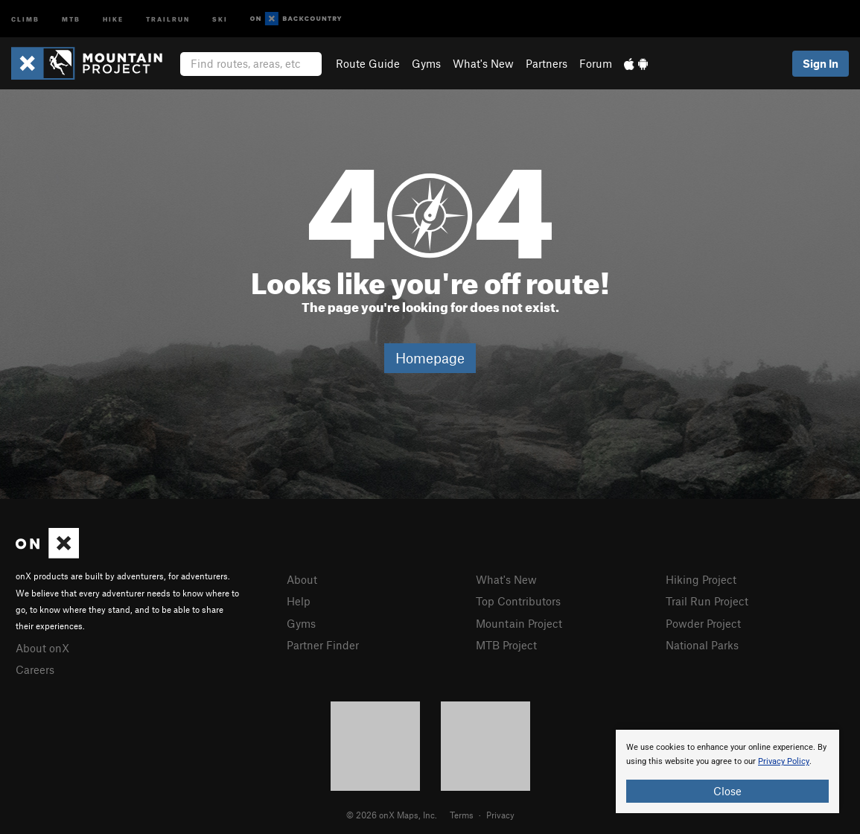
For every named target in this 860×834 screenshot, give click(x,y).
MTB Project (506, 645)
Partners (546, 63)
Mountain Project (519, 623)
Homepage (430, 357)
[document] (727, 771)
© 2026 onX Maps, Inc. (391, 814)
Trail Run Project (707, 601)
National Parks (702, 645)
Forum (595, 63)
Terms (462, 814)
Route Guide (368, 63)
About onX (42, 648)
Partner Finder (323, 645)
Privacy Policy (783, 761)
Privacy (500, 814)
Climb (25, 18)
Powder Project (703, 623)
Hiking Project (701, 579)
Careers (35, 669)
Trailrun (168, 18)
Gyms (426, 63)
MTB (71, 18)
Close (727, 791)
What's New (483, 63)
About (302, 579)
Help (298, 601)
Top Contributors (518, 601)
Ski (220, 18)
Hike (113, 18)
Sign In (820, 63)
